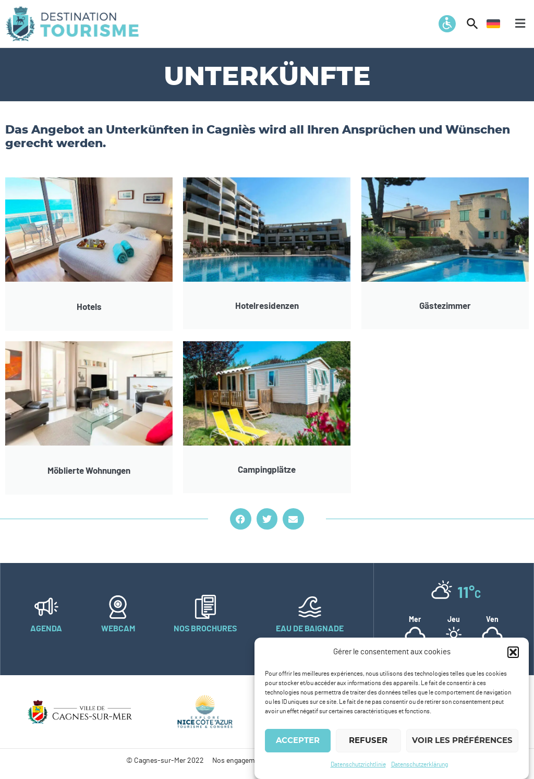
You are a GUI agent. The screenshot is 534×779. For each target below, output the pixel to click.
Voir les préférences (462, 743)
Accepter (298, 743)
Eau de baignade (310, 629)
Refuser (368, 743)
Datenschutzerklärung (419, 766)
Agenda (46, 629)
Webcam (118, 629)
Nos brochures (205, 629)
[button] (513, 654)
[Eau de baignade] (310, 607)
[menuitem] (493, 23)
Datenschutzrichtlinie (358, 766)
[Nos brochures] (205, 607)
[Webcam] (118, 607)
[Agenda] (46, 607)
